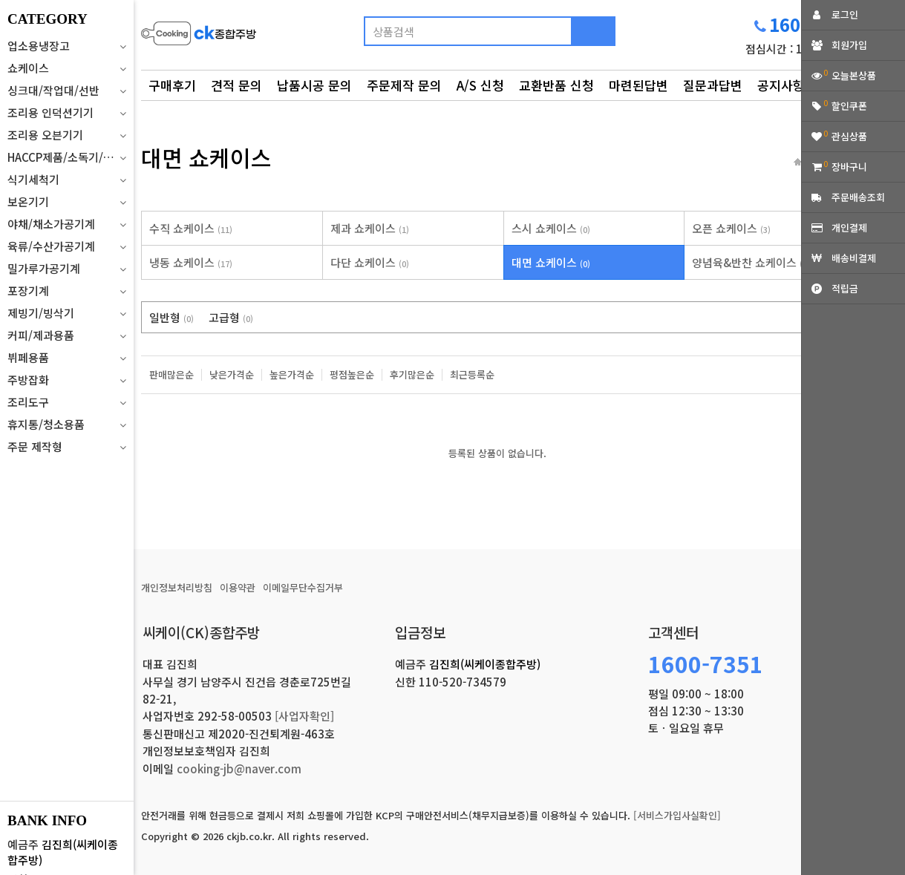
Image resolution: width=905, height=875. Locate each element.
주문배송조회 (858, 197)
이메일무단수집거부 (303, 587)
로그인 (845, 14)
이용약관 (237, 587)
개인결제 (849, 227)
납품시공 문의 (314, 85)
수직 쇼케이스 (190, 228)
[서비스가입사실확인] (677, 815)
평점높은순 (352, 375)
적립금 (845, 288)
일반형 (171, 317)
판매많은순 (171, 375)
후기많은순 (412, 375)
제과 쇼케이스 (369, 228)
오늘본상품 (854, 75)
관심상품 (849, 136)
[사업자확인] (304, 716)
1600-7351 (705, 663)
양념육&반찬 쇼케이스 (751, 262)
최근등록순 (472, 375)
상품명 (141, 11)
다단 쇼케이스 (369, 262)
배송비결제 (854, 258)
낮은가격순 (231, 375)
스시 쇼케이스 (551, 228)
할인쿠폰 (849, 106)
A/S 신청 (480, 85)
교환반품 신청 (556, 85)
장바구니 (849, 167)
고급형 (231, 317)
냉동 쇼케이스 (190, 262)
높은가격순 (291, 375)
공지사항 (781, 85)
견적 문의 (236, 85)
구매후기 (172, 85)
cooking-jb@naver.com (239, 768)
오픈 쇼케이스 (731, 228)
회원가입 (849, 45)
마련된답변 (638, 85)
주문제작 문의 (404, 85)
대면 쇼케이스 (551, 262)
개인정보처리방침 (176, 587)
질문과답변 (712, 85)
